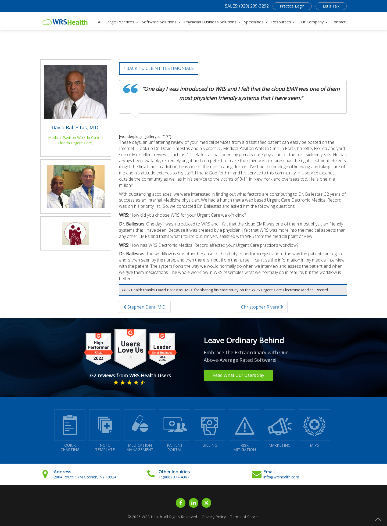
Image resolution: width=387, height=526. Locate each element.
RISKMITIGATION (244, 430)
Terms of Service (245, 516)
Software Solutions (161, 21)
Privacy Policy (214, 516)
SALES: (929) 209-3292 (247, 6)
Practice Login (292, 6)
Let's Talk (331, 6)
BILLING (209, 428)
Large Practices (121, 21)
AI (100, 21)
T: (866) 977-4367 (174, 477)
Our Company (313, 21)
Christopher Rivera (262, 307)
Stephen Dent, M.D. (144, 307)
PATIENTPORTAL (174, 430)
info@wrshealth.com (281, 477)
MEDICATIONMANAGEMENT (139, 430)
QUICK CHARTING (69, 430)
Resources (283, 21)
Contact (338, 21)
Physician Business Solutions (212, 21)
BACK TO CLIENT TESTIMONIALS (159, 68)
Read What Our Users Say (238, 375)
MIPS (314, 428)
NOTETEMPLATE (104, 430)
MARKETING (279, 428)
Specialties (255, 21)
